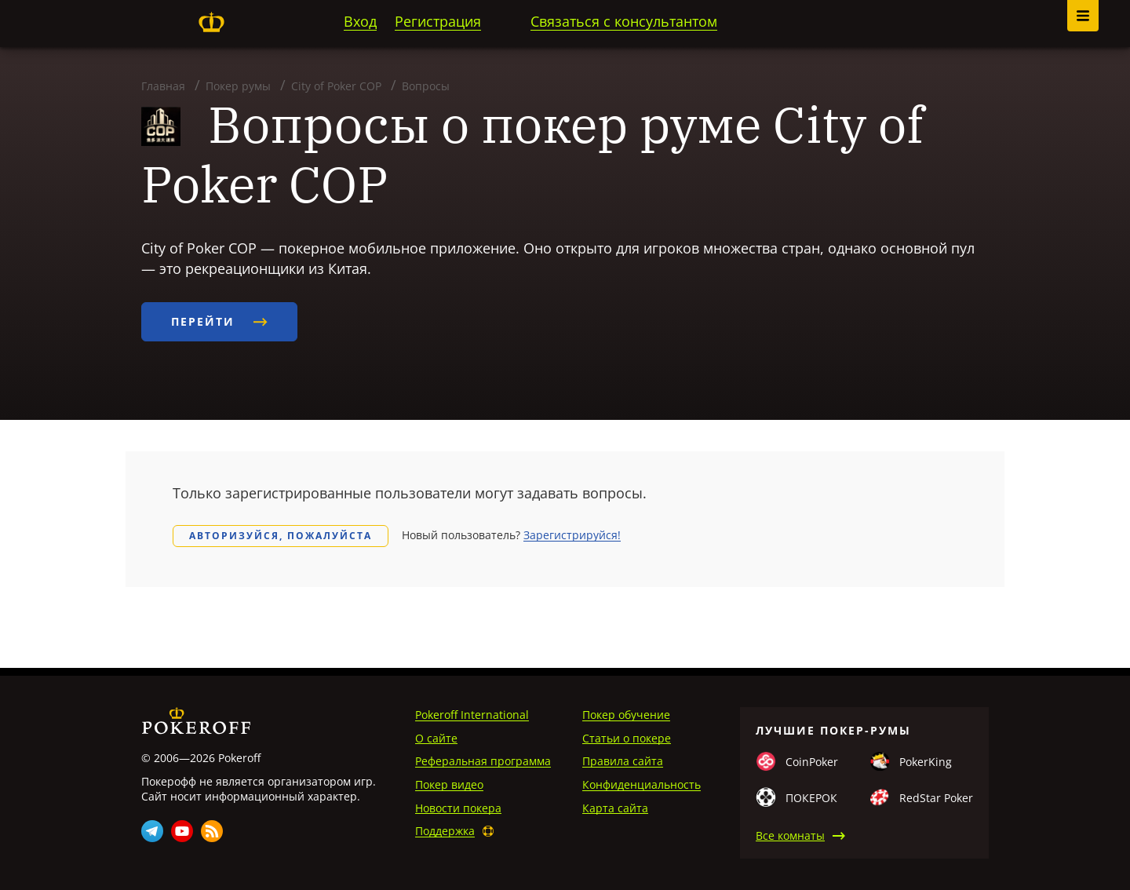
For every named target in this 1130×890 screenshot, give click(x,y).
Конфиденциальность (641, 784)
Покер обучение (626, 714)
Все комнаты (790, 835)
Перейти (219, 321)
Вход (360, 21)
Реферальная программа (483, 760)
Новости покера (458, 808)
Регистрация (438, 21)
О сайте (436, 738)
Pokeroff (211, 22)
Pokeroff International (472, 714)
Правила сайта (622, 760)
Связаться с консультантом (623, 21)
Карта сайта (615, 808)
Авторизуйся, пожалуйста (280, 535)
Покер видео (449, 784)
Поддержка (445, 830)
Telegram (152, 831)
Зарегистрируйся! (572, 534)
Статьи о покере (626, 738)
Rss (212, 831)
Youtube (182, 831)
